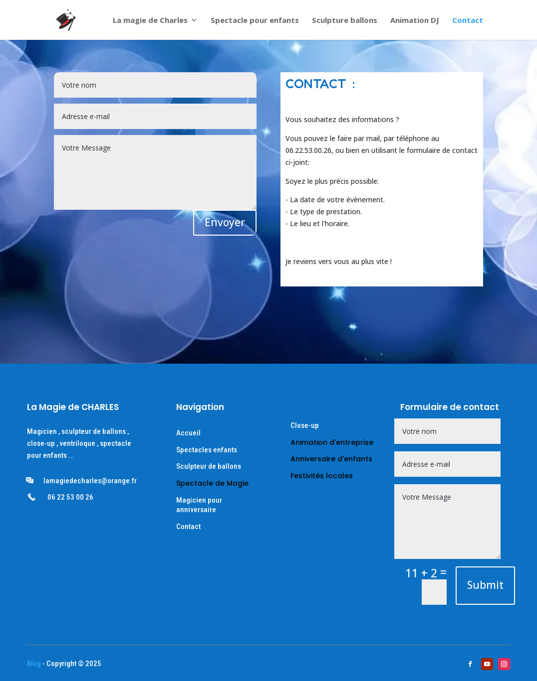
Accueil (188, 432)
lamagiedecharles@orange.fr (90, 480)
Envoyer (225, 222)
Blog (34, 663)
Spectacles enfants (206, 449)
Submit (485, 585)
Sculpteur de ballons (208, 466)
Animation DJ (414, 20)
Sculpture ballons (344, 20)
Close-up (304, 425)
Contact (467, 20)
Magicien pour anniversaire (199, 505)
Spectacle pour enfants (255, 20)
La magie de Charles (150, 20)
